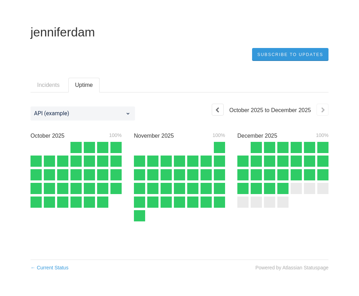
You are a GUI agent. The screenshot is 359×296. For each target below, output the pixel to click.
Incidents (48, 85)
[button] (290, 54)
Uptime (84, 85)
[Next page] (322, 110)
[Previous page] (218, 110)
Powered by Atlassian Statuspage (291, 267)
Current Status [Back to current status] (49, 267)
